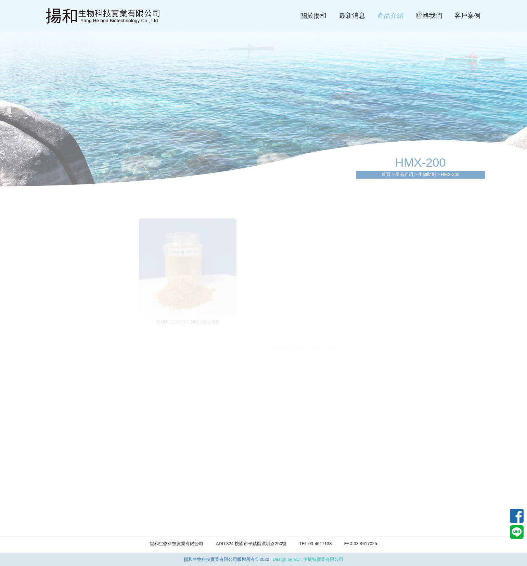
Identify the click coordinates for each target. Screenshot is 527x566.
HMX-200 (58, 482)
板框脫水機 (60, 274)
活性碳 (55, 399)
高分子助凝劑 (63, 442)
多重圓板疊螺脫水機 (71, 260)
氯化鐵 (55, 385)
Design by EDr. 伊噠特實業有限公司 (308, 559)
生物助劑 (427, 174)
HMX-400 (58, 509)
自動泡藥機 (60, 316)
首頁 (386, 174)
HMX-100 (58, 469)
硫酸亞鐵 (57, 357)
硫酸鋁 (55, 371)
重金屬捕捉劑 (63, 413)
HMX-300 (58, 496)
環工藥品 (57, 330)
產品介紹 (390, 15)
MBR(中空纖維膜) (68, 302)
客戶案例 (467, 15)
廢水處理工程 (63, 246)
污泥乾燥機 (60, 288)
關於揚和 (313, 15)
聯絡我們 (429, 15)
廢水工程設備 (63, 232)
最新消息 (352, 15)
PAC (52, 344)
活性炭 (55, 428)
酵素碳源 (57, 522)
